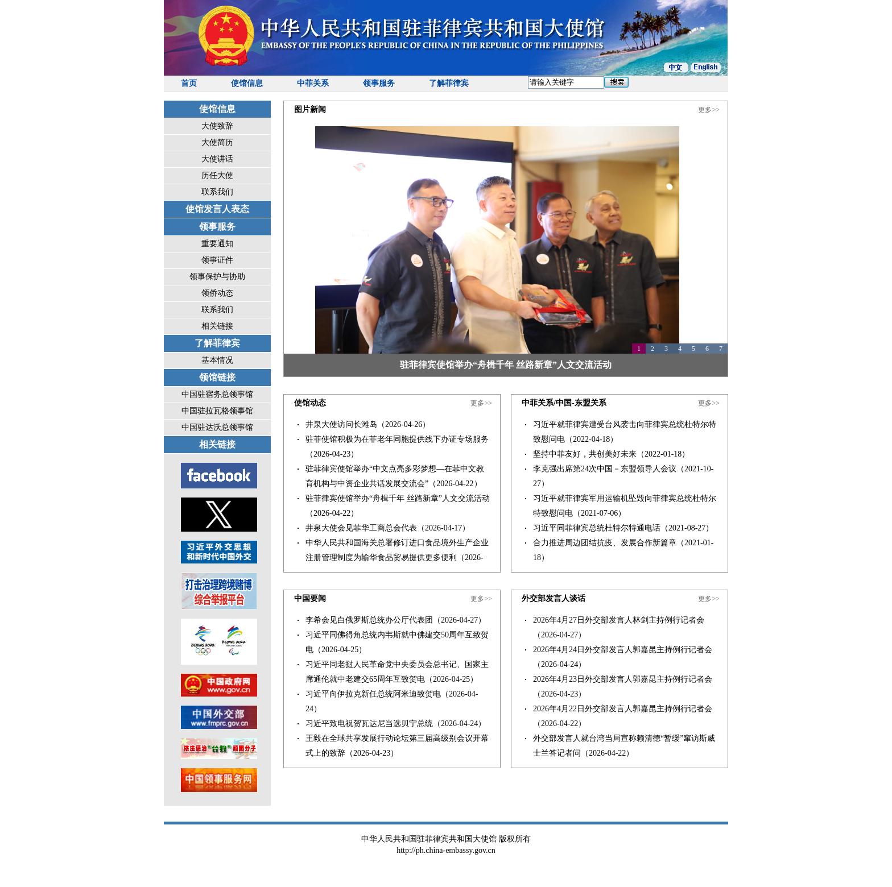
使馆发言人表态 (217, 209)
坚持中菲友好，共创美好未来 (585, 454)
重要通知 (217, 243)
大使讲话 (217, 159)
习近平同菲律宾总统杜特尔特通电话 (596, 528)
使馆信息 (247, 83)
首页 (189, 83)
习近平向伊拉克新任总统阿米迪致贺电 (373, 694)
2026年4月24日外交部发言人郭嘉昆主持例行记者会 (622, 649)
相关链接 (217, 326)
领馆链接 (217, 377)
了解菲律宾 (449, 83)
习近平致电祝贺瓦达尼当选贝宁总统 (369, 723)
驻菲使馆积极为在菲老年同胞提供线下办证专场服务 (397, 439)
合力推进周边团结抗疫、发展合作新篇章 (604, 542)
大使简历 (217, 142)
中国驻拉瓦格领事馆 (217, 411)
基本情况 (217, 360)
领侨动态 (217, 293)
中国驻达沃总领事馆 (217, 427)
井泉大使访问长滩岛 (341, 424)
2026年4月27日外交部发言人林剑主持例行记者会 (618, 620)
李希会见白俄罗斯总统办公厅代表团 (369, 620)
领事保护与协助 (217, 276)
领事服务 (379, 83)
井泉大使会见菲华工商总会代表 (361, 528)
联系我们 (217, 192)
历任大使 (217, 175)
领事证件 (217, 260)
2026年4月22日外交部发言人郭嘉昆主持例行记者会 (622, 708)
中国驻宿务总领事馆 (217, 394)
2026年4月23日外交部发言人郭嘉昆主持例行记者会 (622, 679)
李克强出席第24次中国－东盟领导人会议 (604, 469)
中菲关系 (313, 83)
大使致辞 (217, 126)
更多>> (709, 110)
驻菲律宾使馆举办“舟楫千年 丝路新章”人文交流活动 (506, 365)
